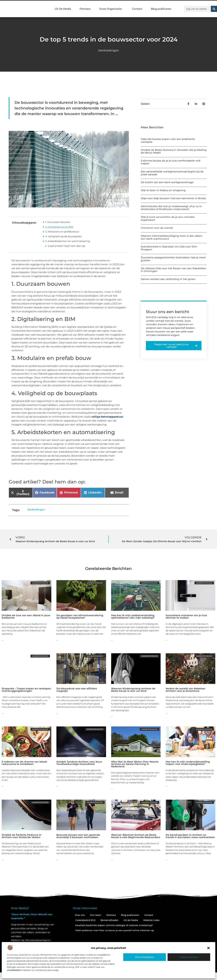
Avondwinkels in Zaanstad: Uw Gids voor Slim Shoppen (169, 248)
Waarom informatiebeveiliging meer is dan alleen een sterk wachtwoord (171, 237)
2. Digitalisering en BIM (59, 226)
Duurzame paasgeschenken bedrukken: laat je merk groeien (173, 259)
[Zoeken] (214, 9)
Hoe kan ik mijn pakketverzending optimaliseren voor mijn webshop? (132, 616)
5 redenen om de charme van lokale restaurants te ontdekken (24, 763)
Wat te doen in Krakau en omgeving (163, 190)
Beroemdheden (109, 920)
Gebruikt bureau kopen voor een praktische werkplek (168, 140)
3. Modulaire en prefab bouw (62, 231)
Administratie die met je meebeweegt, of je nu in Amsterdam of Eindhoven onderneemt (171, 208)
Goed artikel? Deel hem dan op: (66, 245)
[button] (208, 948)
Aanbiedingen (108, 50)
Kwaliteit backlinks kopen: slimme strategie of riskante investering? (114, 925)
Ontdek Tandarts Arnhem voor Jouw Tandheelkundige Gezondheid (79, 763)
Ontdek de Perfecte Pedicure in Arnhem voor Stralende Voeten (21, 836)
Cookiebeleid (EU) (85, 920)
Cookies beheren (189, 957)
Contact (137, 8)
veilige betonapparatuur (107, 416)
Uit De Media (63, 8)
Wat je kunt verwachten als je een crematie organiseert (168, 218)
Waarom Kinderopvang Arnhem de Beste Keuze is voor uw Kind (133, 689)
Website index (151, 920)
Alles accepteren (144, 957)
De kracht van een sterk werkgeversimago (167, 182)
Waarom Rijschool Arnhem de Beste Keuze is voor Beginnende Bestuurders (135, 836)
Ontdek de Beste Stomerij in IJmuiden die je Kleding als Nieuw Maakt (174, 151)
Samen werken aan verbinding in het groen (168, 279)
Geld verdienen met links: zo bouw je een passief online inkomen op (114, 930)
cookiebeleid (13, 970)
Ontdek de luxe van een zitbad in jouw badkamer (26, 616)
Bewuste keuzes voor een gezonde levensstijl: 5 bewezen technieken (78, 836)
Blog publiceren (161, 8)
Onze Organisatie (111, 9)
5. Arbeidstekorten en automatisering (67, 241)
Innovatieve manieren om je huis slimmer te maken (186, 616)
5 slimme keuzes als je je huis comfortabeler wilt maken (170, 162)
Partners (85, 8)
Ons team (95, 915)
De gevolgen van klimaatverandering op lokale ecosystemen (79, 616)
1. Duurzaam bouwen (57, 222)
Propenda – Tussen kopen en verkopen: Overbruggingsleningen (26, 689)
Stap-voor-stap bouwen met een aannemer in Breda (173, 198)
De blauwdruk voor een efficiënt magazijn (76, 689)
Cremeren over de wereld (157, 227)
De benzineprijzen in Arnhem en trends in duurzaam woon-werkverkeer (190, 836)
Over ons (80, 915)
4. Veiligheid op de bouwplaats (63, 236)
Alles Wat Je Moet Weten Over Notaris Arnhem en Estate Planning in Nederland (134, 764)
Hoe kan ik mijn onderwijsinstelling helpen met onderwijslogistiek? (188, 763)
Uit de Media (131, 920)
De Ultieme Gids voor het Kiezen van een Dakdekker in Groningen (173, 270)
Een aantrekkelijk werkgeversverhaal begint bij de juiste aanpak (172, 173)
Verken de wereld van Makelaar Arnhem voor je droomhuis (185, 689)
